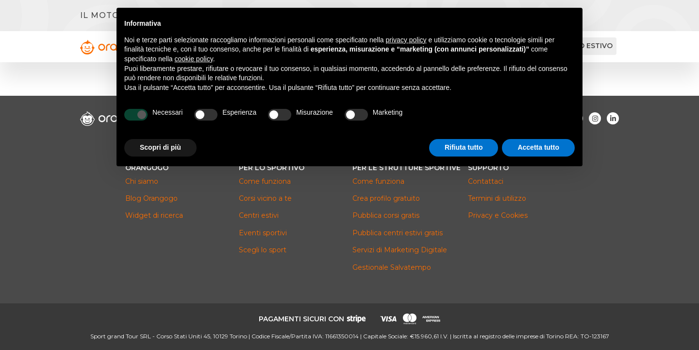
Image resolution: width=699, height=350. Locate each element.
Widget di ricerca (154, 215)
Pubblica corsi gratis (385, 215)
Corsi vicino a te (265, 198)
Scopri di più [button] (160, 147)
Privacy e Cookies (498, 215)
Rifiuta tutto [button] (464, 147)
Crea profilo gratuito (386, 198)
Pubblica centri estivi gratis (397, 232)
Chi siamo (141, 181)
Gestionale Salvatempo (391, 267)
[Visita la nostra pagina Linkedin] (613, 118)
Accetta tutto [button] (538, 147)
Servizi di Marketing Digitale (399, 249)
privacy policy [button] (406, 40)
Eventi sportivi (263, 232)
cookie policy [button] (194, 59)
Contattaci (485, 181)
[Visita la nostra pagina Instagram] (595, 118)
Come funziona (265, 181)
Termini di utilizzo (497, 198)
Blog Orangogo (151, 198)
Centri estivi (259, 215)
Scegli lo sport (262, 249)
